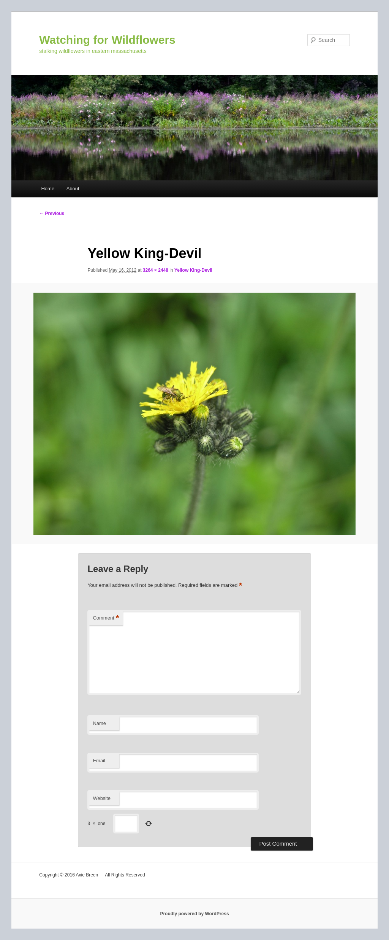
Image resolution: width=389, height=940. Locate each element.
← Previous (51, 213)
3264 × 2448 (155, 270)
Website (102, 798)
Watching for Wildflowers (107, 39)
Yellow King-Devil (193, 270)
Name (99, 723)
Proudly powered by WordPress (194, 913)
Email (99, 760)
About (72, 188)
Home (47, 188)
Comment (106, 618)
